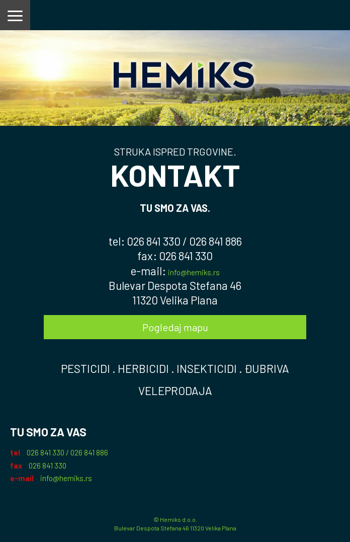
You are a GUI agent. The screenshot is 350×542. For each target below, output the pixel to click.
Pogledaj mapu (175, 327)
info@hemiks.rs (194, 272)
